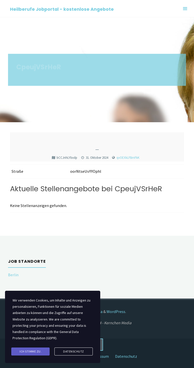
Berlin (13, 274)
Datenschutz (126, 356)
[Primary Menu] (185, 8)
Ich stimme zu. (30, 351)
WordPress (116, 311)
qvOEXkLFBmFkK (128, 158)
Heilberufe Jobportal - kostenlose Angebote (62, 9)
